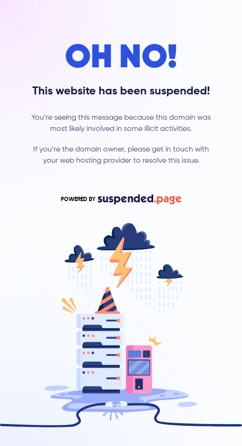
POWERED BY (121, 199)
